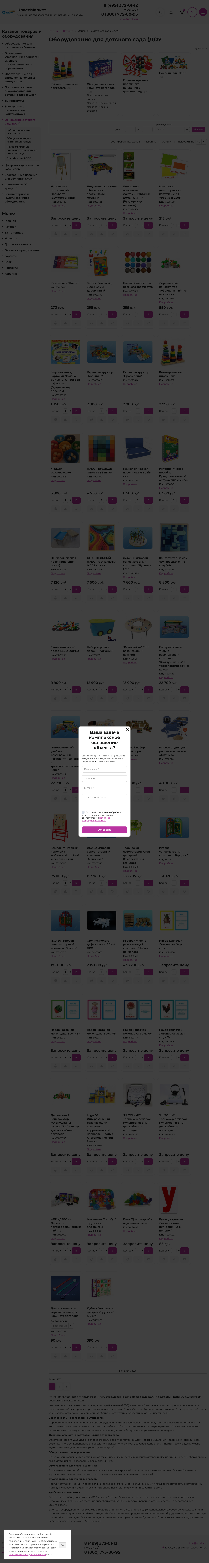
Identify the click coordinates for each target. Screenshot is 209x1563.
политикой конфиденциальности (96, 819)
